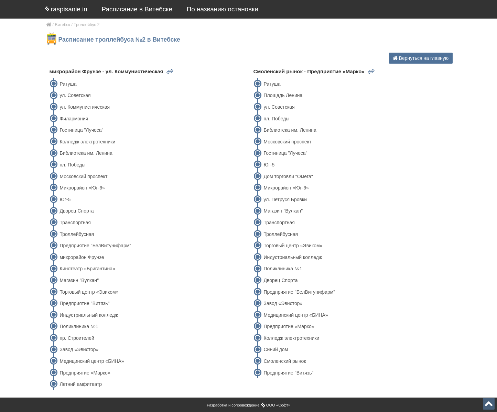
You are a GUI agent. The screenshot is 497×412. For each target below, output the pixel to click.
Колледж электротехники (87, 141)
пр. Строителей (77, 338)
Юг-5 (65, 199)
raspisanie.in (66, 9)
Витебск (62, 24)
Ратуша (68, 84)
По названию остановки (222, 9)
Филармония (74, 118)
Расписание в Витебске (137, 9)
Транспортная (75, 222)
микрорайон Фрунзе (82, 257)
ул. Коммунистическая (85, 107)
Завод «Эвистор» (79, 349)
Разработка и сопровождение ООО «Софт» (248, 405)
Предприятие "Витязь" (84, 303)
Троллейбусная (77, 234)
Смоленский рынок (284, 361)
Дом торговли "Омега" (288, 176)
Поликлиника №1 (79, 326)
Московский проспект (83, 176)
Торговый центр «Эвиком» (89, 292)
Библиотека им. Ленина (86, 153)
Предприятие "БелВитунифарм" (95, 245)
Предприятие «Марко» (85, 373)
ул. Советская (75, 95)
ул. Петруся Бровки (285, 199)
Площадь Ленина (282, 95)
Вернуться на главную (421, 58)
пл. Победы (72, 164)
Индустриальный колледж (89, 315)
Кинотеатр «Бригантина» (87, 268)
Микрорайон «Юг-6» (82, 188)
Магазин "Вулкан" (79, 280)
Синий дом (275, 349)
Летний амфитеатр (81, 384)
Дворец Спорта (77, 211)
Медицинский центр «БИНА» (92, 361)
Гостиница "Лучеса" (81, 130)
